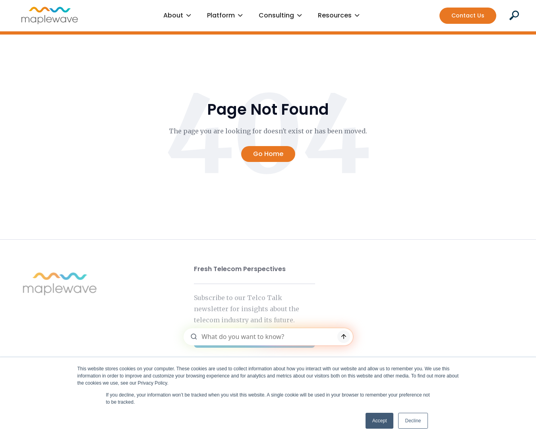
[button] (177, 15)
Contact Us (467, 15)
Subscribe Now (254, 338)
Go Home (268, 153)
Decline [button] (413, 421)
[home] (49, 15)
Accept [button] (379, 421)
